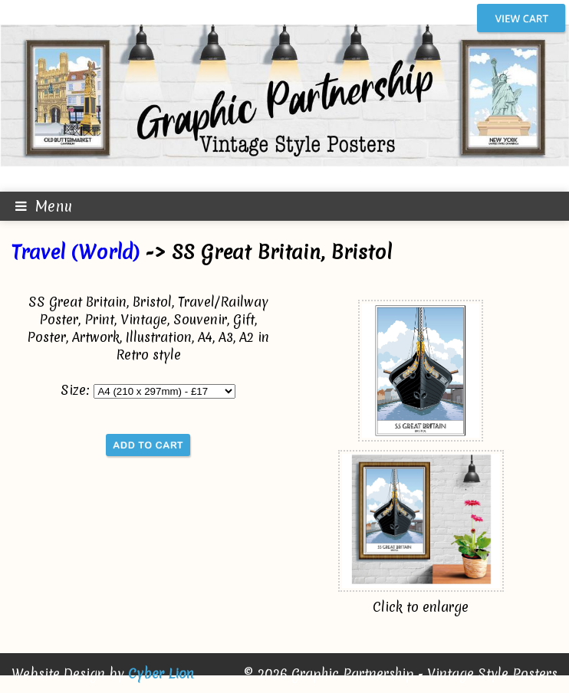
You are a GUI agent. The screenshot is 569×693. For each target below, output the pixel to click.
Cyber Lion (161, 673)
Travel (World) (75, 252)
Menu (36, 206)
